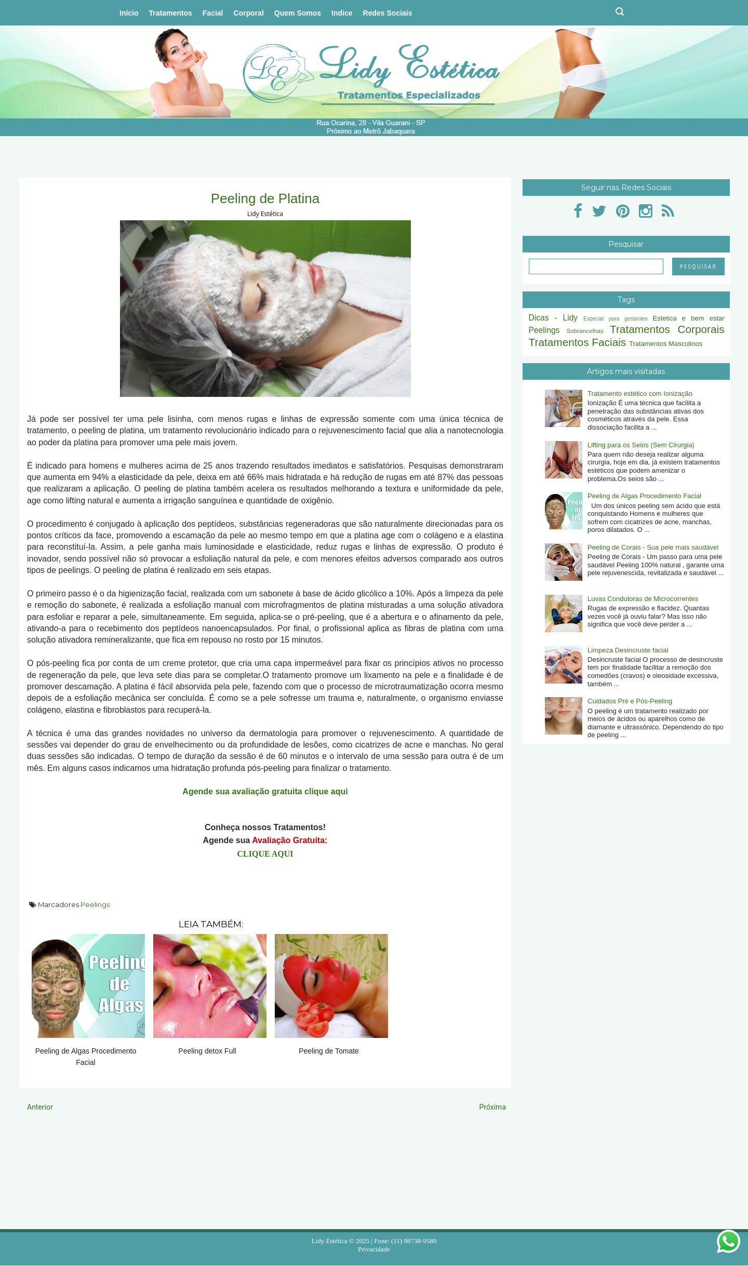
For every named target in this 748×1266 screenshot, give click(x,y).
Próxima (492, 1107)
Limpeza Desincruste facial (627, 650)
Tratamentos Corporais (667, 329)
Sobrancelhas (584, 330)
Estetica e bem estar (688, 318)
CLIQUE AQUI (265, 853)
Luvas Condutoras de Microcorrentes (642, 599)
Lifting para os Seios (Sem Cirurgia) (640, 445)
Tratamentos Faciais (577, 342)
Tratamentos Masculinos (665, 344)
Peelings (95, 904)
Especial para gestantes (615, 319)
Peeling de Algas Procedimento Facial (644, 496)
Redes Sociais (387, 13)
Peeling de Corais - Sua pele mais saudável (652, 547)
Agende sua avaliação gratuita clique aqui (265, 791)
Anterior (40, 1107)
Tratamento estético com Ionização (639, 393)
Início (129, 13)
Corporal (249, 13)
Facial (213, 13)
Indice (341, 13)
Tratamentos (170, 13)
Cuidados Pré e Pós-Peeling (629, 701)
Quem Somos (297, 13)
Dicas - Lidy (553, 317)
